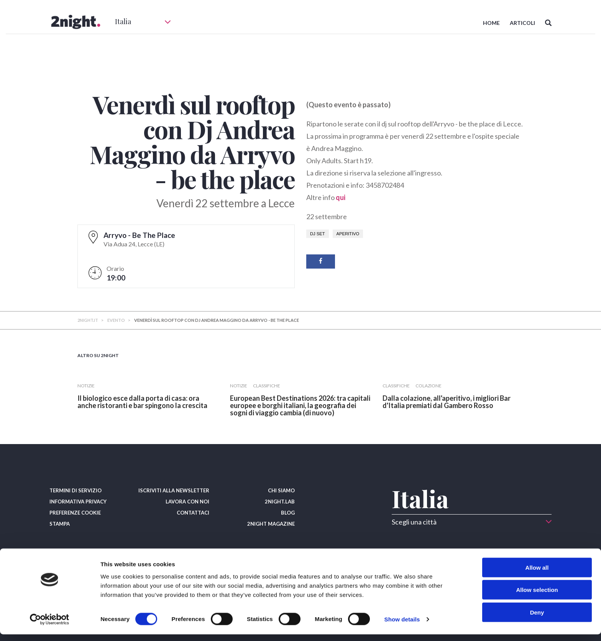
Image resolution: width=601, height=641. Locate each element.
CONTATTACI (193, 513)
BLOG (288, 513)
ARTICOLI (522, 23)
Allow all (537, 574)
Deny (537, 618)
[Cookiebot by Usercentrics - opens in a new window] (49, 626)
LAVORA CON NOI (187, 501)
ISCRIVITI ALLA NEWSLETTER (173, 490)
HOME (491, 23)
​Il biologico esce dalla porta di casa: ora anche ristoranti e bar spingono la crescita (142, 402)
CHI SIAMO (281, 490)
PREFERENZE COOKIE (75, 513)
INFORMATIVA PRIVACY (78, 501)
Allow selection (537, 596)
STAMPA (59, 524)
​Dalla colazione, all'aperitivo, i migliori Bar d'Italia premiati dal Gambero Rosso (447, 402)
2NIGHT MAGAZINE (271, 524)
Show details (402, 626)
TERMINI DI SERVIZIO (75, 490)
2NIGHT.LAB (280, 501)
